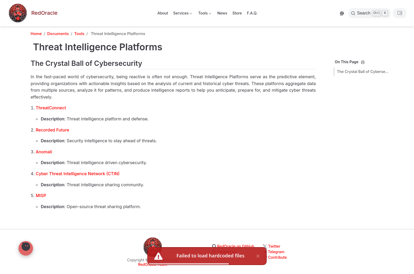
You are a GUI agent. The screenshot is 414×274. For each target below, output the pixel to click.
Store (237, 13)
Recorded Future (52, 130)
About (162, 13)
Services (182, 14)
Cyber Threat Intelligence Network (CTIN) (78, 173)
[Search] (369, 13)
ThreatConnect (51, 107)
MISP (41, 195)
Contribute (277, 257)
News (222, 13)
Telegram (276, 251)
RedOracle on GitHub (235, 246)
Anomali (44, 151)
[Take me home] (32, 13)
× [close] (258, 256)
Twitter (274, 246)
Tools (204, 14)
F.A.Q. (252, 13)
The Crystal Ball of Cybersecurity (363, 71)
